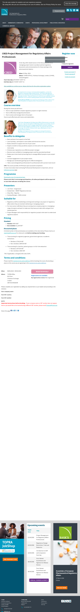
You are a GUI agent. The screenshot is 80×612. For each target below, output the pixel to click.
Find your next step (10, 559)
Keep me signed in (68, 64)
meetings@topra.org (10, 233)
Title (37, 531)
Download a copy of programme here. (14, 177)
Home (42, 599)
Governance (43, 601)
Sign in (67, 19)
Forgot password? (70, 74)
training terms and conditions (21, 261)
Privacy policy (44, 603)
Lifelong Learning (9, 170)
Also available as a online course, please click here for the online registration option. (27, 86)
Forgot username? (69, 72)
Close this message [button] (70, 3)
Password (64, 60)
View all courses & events (39, 580)
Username (64, 57)
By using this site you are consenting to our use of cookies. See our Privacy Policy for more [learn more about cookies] (32, 4)
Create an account (70, 77)
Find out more (61, 588)
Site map (43, 604)
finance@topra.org (51, 305)
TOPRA (17, 13)
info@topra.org (7, 611)
